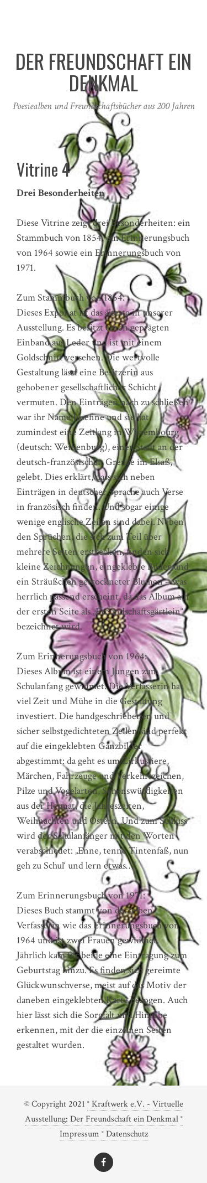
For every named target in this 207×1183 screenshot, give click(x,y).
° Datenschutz (125, 1134)
